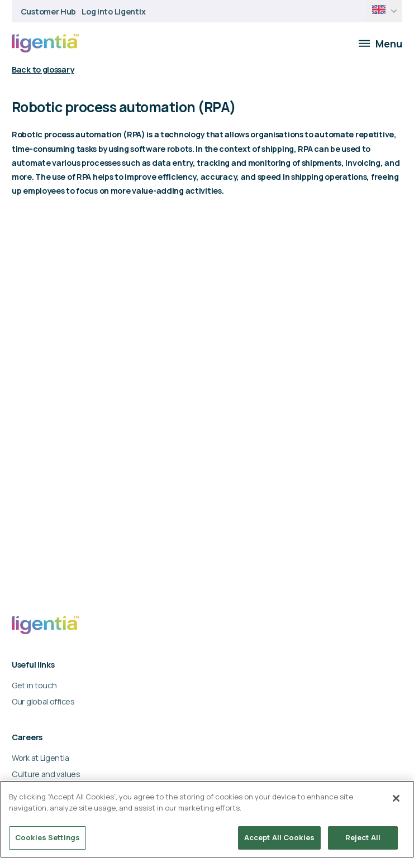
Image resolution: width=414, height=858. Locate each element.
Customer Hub (49, 11)
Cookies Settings (47, 837)
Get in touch (34, 685)
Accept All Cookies (279, 837)
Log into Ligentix (113, 11)
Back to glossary (43, 69)
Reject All (362, 837)
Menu (380, 43)
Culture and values (46, 774)
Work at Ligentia (40, 757)
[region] (207, 819)
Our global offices (43, 701)
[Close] (396, 798)
